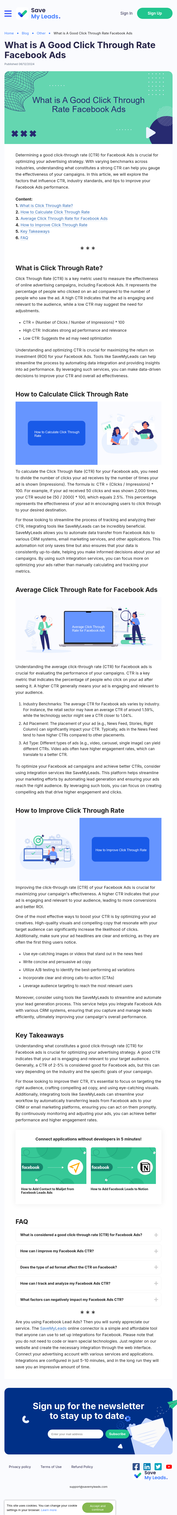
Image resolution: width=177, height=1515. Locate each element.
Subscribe (117, 1434)
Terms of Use (51, 1467)
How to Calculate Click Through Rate (54, 212)
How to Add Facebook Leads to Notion (119, 1189)
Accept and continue (97, 1507)
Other (41, 33)
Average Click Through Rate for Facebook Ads (63, 218)
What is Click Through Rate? (46, 205)
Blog (25, 33)
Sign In (126, 13)
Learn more (49, 1510)
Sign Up (155, 13)
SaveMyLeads (53, 1328)
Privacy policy (20, 1467)
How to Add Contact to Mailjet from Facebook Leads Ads (47, 1190)
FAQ (24, 237)
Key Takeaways (35, 231)
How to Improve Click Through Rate (54, 225)
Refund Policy (82, 1467)
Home (9, 33)
